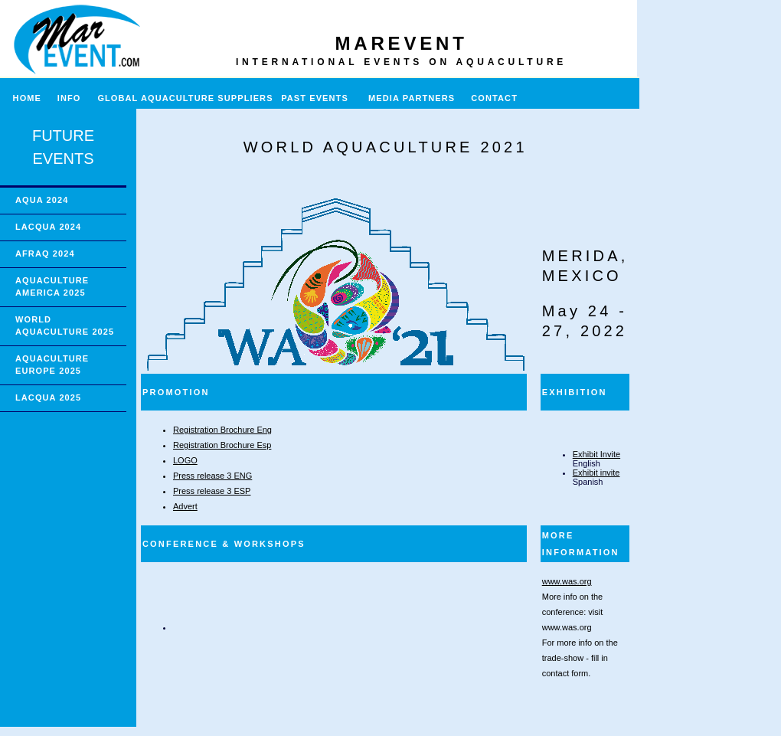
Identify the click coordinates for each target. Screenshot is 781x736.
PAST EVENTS (314, 98)
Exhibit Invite (596, 454)
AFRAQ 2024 (45, 253)
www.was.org (567, 581)
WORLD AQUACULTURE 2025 (64, 325)
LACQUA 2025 (48, 397)
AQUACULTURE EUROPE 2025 (52, 364)
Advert (185, 506)
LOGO (185, 460)
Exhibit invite (596, 472)
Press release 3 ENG (212, 475)
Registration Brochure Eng (222, 429)
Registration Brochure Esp (222, 445)
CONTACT (494, 98)
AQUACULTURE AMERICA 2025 (52, 286)
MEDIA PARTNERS (411, 98)
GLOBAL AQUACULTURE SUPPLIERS (185, 98)
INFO (75, 98)
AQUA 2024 (41, 199)
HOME (20, 98)
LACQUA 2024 (48, 226)
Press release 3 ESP (212, 491)
